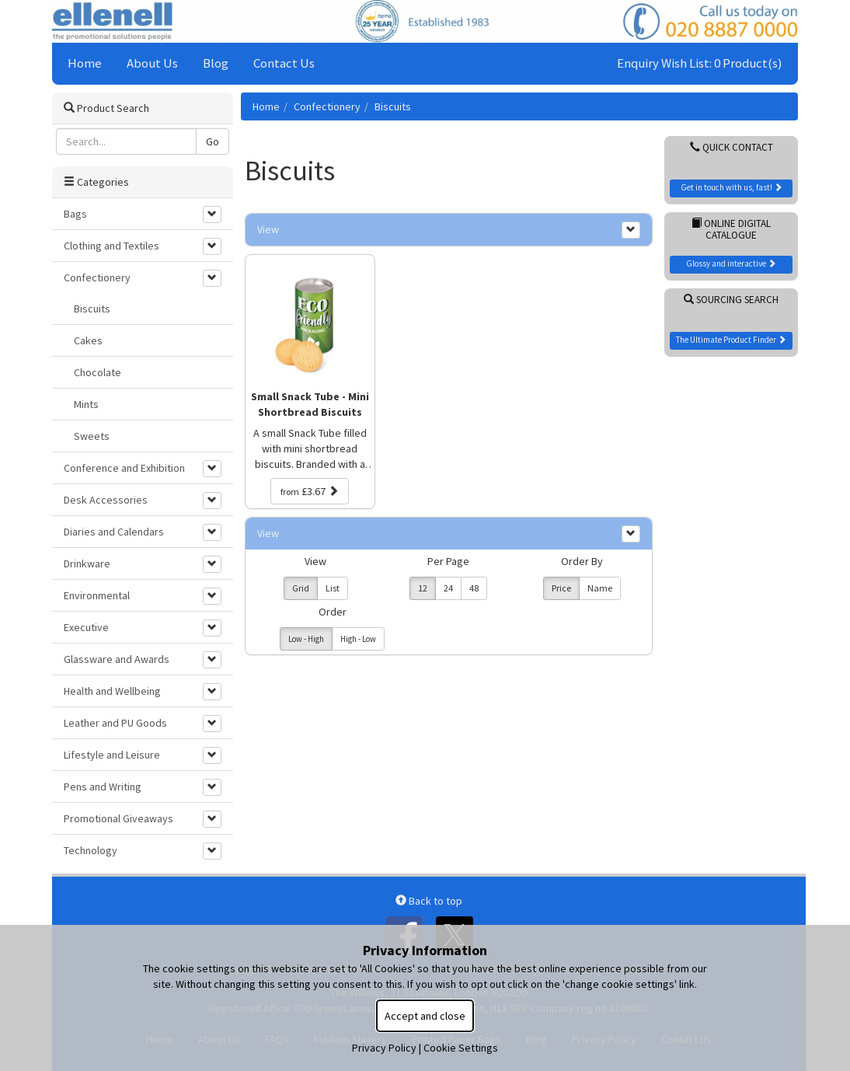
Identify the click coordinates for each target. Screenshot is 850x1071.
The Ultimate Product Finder (731, 339)
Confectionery (327, 106)
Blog (215, 63)
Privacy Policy (384, 1048)
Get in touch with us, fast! (731, 187)
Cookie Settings (460, 1048)
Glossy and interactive (731, 263)
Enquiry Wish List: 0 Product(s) (699, 63)
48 (474, 588)
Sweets (92, 436)
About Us (152, 63)
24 (448, 588)
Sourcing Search (731, 299)
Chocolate (97, 372)
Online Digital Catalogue (731, 229)
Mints (86, 404)
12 (422, 588)
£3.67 (309, 491)
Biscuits (392, 106)
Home (85, 63)
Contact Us (284, 63)
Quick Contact (731, 147)
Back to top (428, 901)
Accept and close (425, 1016)
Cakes (88, 340)
